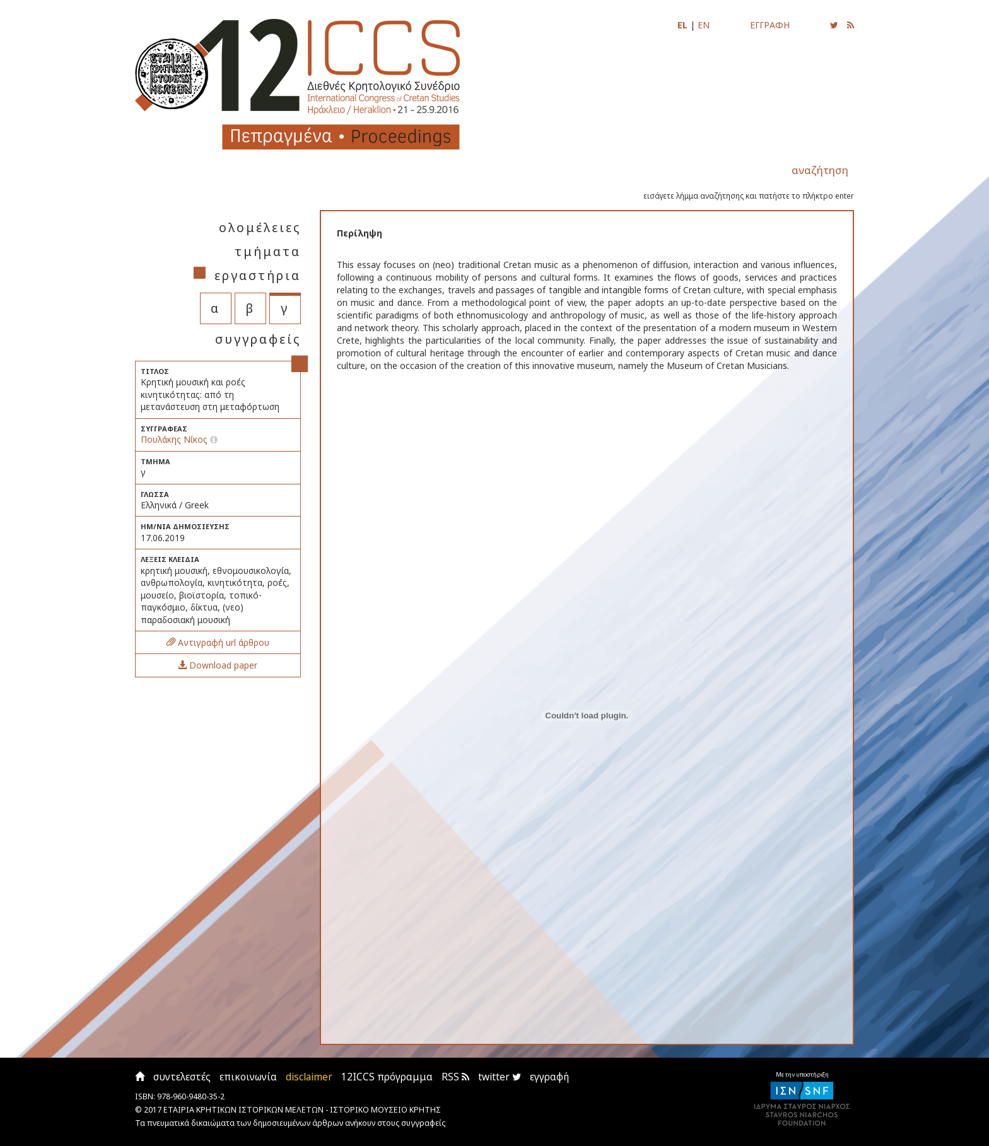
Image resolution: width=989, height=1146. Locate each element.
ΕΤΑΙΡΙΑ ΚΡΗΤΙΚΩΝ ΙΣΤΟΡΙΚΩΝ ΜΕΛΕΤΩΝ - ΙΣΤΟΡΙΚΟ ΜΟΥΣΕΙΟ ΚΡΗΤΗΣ (302, 1109)
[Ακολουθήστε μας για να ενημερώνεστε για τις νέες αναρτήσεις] (834, 25)
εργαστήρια (257, 275)
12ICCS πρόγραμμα (387, 1077)
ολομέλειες (260, 227)
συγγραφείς (258, 339)
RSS (455, 1077)
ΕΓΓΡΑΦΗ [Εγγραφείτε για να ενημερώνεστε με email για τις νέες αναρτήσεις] (770, 25)
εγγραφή (549, 1077)
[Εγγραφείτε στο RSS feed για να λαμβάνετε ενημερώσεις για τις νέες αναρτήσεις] (850, 25)
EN (704, 25)
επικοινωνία (248, 1077)
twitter (499, 1077)
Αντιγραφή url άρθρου (218, 642)
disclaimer (309, 1077)
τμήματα (268, 251)
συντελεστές (182, 1077)
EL (682, 25)
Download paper (217, 665)
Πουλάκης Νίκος (174, 439)
